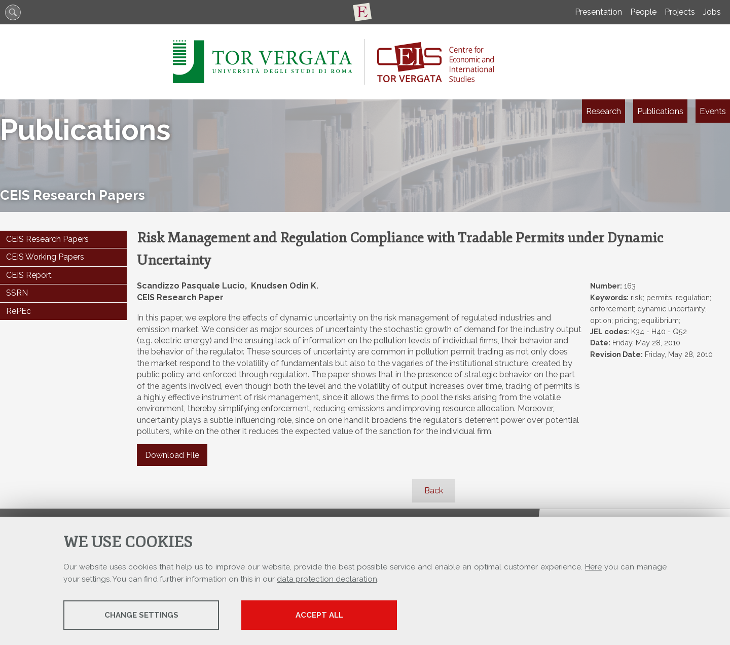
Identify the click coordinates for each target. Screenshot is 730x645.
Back (433, 490)
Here (593, 566)
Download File (172, 455)
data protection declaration (327, 579)
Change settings (143, 615)
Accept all (326, 615)
